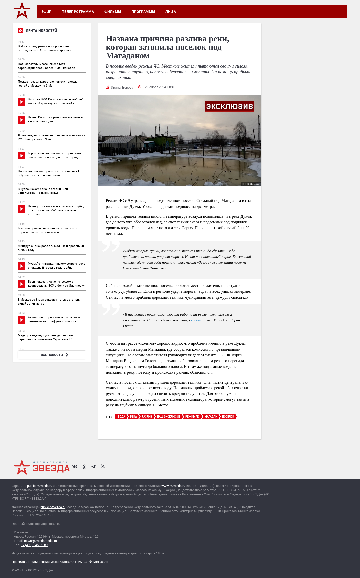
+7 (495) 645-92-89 (34, 545)
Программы (143, 12)
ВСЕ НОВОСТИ (55, 355)
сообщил (198, 320)
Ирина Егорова (122, 87)
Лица (171, 12)
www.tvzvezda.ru (173, 486)
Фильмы (112, 12)
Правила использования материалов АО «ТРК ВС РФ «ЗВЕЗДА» (60, 562)
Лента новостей (37, 31)
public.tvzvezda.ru (39, 486)
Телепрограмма (78, 12)
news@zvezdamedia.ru (40, 541)
